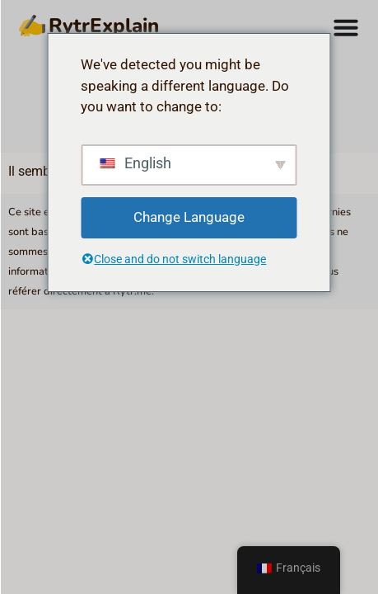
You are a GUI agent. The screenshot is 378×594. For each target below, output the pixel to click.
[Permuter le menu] (346, 27)
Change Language (189, 217)
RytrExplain (53, 27)
